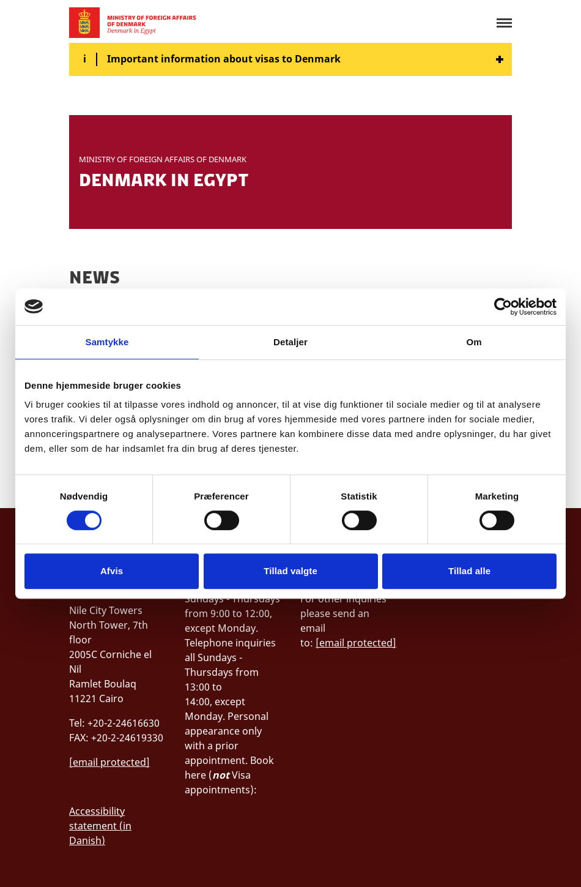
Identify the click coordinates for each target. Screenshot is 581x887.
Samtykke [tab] (107, 342)
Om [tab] (473, 342)
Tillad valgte (290, 571)
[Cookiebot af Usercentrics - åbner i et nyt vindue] (503, 307)
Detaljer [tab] (290, 342)
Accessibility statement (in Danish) (100, 825)
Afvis (111, 571)
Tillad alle (469, 571)
